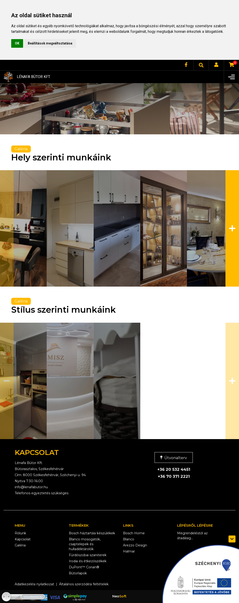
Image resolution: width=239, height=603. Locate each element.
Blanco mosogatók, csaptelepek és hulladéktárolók (85, 544)
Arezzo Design (135, 545)
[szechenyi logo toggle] (231, 538)
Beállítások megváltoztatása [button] (50, 43)
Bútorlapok (78, 573)
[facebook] (186, 65)
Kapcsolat (23, 539)
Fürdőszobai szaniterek (87, 555)
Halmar (129, 551)
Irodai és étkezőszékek (87, 561)
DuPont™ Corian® (84, 567)
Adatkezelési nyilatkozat (34, 584)
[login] (216, 65)
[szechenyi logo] (198, 572)
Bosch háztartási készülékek (92, 533)
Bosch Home (134, 533)
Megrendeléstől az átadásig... (192, 535)
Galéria (20, 545)
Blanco (128, 539)
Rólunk (20, 533)
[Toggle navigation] (231, 77)
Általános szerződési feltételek (84, 584)
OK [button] (17, 43)
